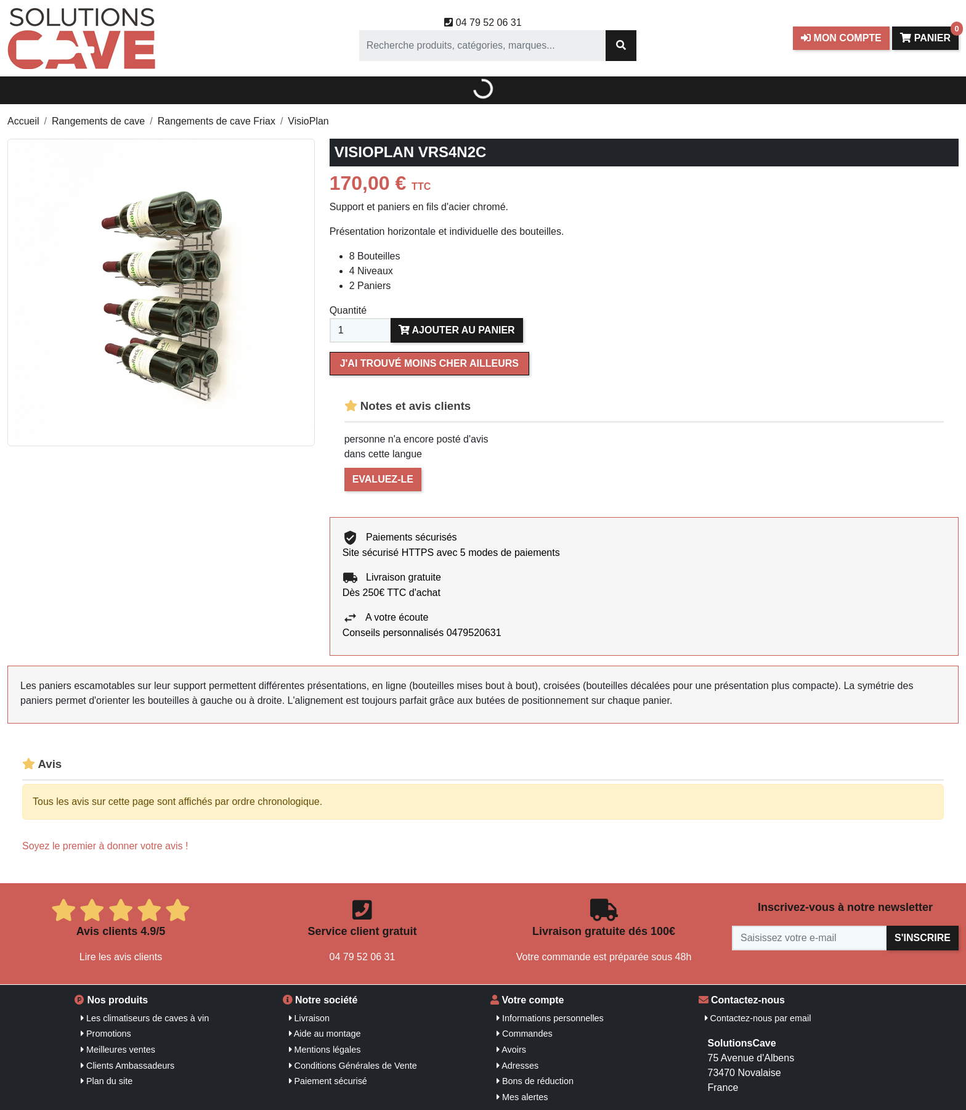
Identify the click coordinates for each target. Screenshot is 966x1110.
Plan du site (106, 1081)
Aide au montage (325, 1034)
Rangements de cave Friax (216, 121)
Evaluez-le (382, 479)
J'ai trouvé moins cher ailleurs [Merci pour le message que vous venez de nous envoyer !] (429, 363)
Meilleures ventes (118, 1050)
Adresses (517, 1066)
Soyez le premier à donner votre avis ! (105, 846)
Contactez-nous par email (758, 1018)
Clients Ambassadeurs (127, 1066)
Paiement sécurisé (328, 1081)
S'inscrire (923, 937)
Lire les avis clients (120, 957)
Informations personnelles (550, 1018)
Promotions (106, 1034)
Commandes (525, 1034)
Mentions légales (325, 1050)
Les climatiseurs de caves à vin (145, 1018)
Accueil (23, 121)
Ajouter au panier (457, 330)
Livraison (309, 1018)
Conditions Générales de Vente (353, 1066)
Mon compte (841, 38)
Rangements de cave (98, 121)
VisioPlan (308, 121)
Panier (929, 35)
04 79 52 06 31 (482, 22)
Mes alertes (522, 1097)
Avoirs (511, 1050)
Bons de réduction (535, 1081)
